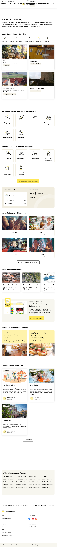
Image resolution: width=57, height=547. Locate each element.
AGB (3, 545)
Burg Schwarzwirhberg (37, 88)
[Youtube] (33, 519)
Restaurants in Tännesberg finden (41, 341)
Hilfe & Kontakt (32, 527)
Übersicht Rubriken (7, 535)
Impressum (19, 545)
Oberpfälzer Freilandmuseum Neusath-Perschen (14, 91)
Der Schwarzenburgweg (10, 63)
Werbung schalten (7, 532)
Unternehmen (5, 530)
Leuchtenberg (34, 61)
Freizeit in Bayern (21, 505)
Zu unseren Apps (6, 518)
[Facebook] (29, 519)
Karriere (4, 527)
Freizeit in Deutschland (8, 505)
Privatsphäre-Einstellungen (32, 545)
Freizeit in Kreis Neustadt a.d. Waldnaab (41, 505)
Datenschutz (10, 545)
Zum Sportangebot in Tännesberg (14, 341)
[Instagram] (36, 519)
